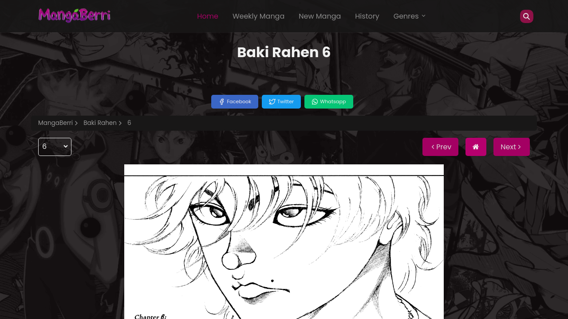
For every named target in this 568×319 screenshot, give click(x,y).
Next (511, 147)
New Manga (320, 16)
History (367, 16)
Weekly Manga (258, 16)
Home (207, 16)
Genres (410, 16)
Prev (440, 147)
